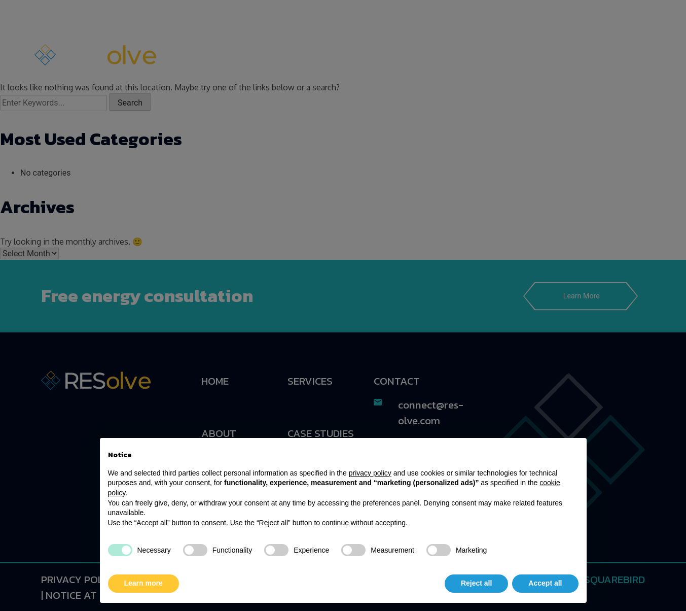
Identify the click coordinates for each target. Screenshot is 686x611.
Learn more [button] (143, 583)
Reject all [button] (476, 583)
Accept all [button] (545, 583)
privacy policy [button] (370, 473)
